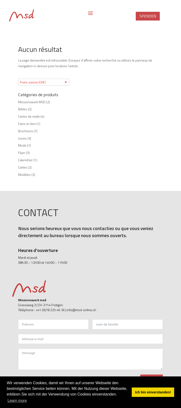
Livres (22, 138)
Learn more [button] (17, 401)
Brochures (25, 130)
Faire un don (27, 123)
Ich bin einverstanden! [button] (153, 392)
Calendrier (25, 159)
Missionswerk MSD (31, 101)
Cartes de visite (29, 116)
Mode (22, 145)
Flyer (21, 152)
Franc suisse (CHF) (33, 82)
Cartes (22, 167)
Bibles (22, 109)
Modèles (24, 174)
